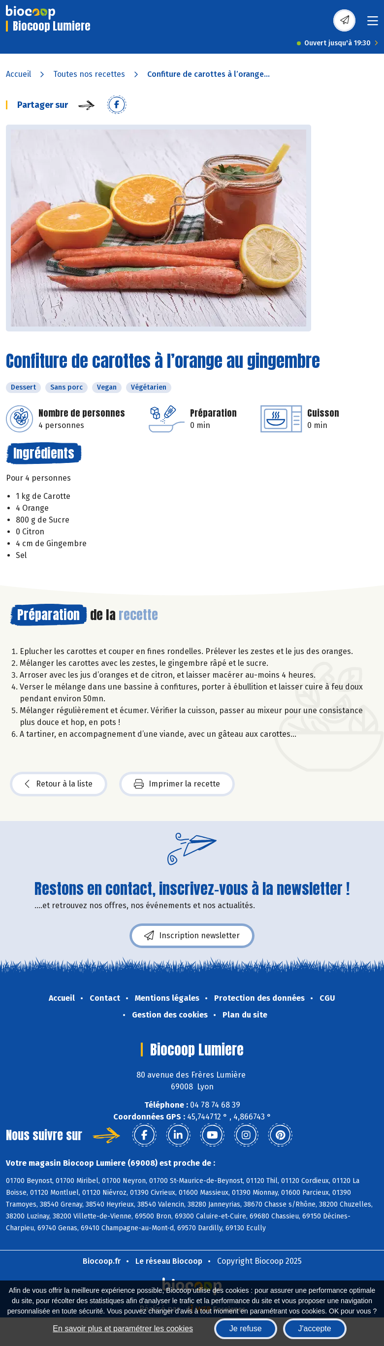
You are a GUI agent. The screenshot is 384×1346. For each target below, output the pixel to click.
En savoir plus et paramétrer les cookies (123, 1328)
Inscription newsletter (192, 936)
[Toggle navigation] (372, 24)
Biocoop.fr (102, 1261)
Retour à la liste (59, 784)
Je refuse (245, 1328)
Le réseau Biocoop (168, 1261)
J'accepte (314, 1328)
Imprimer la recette (177, 784)
